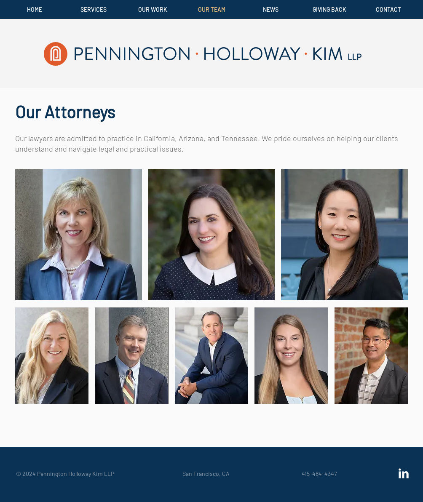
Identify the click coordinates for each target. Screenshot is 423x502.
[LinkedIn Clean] (404, 473)
